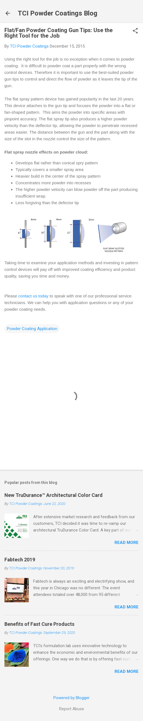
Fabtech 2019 (19, 559)
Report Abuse (71, 708)
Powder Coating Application (32, 328)
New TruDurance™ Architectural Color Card (53, 495)
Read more (127, 542)
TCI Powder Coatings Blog (57, 13)
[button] (135, 31)
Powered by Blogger (71, 697)
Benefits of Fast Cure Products (39, 624)
